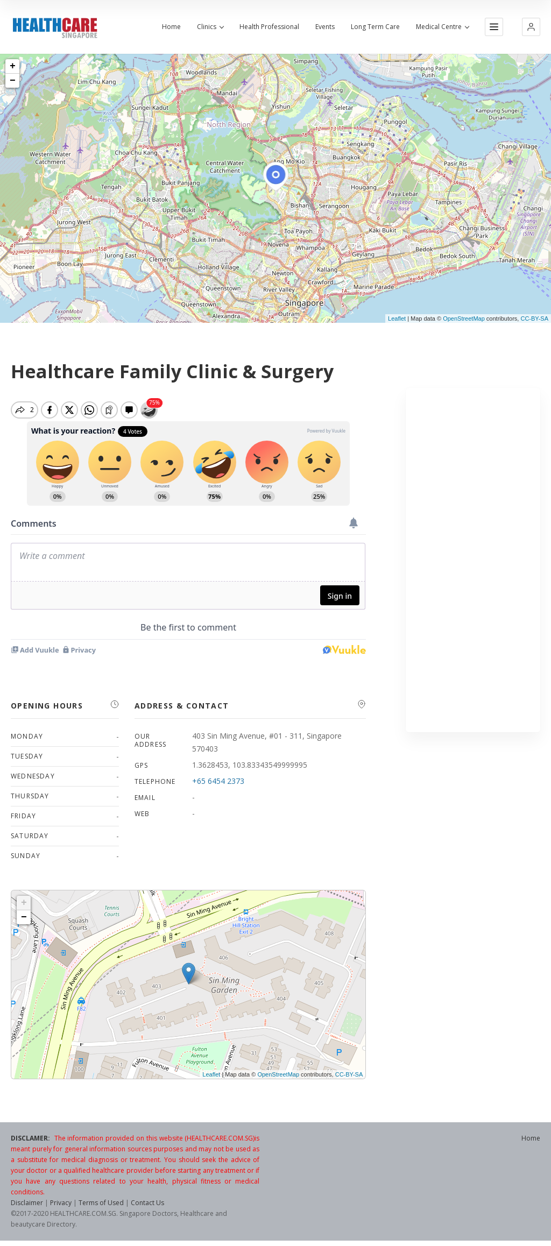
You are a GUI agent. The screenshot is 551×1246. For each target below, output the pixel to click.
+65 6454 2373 (218, 781)
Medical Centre (442, 27)
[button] (531, 27)
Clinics (210, 27)
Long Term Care (375, 27)
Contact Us (147, 1202)
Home (171, 27)
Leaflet (397, 318)
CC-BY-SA (534, 318)
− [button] (13, 80)
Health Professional (269, 27)
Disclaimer (27, 1202)
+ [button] (13, 66)
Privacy (61, 1202)
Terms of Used (101, 1202)
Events (325, 27)
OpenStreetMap (464, 318)
